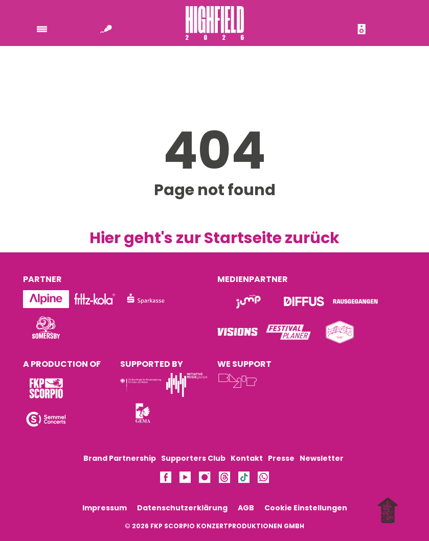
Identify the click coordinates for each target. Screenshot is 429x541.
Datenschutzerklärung (182, 508)
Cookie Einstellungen (305, 508)
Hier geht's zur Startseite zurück (214, 238)
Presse (281, 458)
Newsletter (322, 458)
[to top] (390, 512)
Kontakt (247, 458)
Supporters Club (193, 458)
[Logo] (46, 327)
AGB (246, 508)
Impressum (104, 508)
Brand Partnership (119, 458)
